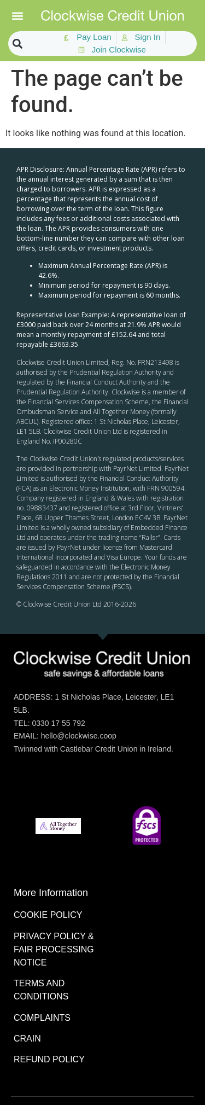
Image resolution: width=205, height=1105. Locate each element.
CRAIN (27, 1038)
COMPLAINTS (42, 1017)
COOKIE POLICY (48, 915)
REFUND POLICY (49, 1059)
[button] (18, 16)
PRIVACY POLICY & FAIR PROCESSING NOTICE (54, 949)
